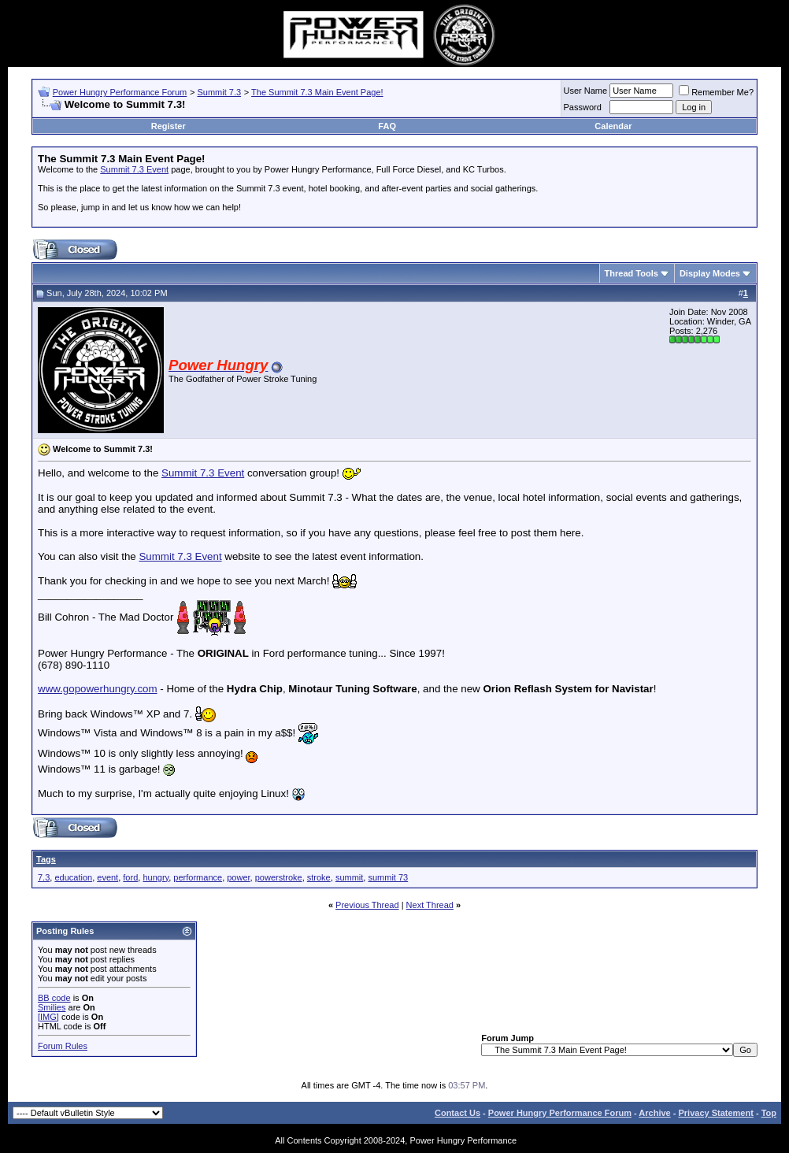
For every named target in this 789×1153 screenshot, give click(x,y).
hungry (156, 877)
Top (768, 1113)
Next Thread (430, 905)
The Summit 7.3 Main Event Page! (317, 92)
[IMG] (48, 1016)
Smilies (51, 1007)
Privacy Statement (715, 1113)
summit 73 (388, 877)
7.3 (44, 877)
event (107, 877)
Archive (654, 1113)
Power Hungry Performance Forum (120, 92)
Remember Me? (716, 92)
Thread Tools (631, 273)
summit (349, 877)
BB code (54, 998)
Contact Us (457, 1113)
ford (130, 877)
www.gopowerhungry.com (97, 689)
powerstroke (278, 877)
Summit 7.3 (219, 92)
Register (168, 126)
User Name (586, 90)
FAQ (387, 126)
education (73, 877)
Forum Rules (62, 1046)
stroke (319, 877)
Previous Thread (367, 905)
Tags (46, 859)
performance (197, 877)
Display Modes (710, 273)
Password (583, 107)
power (238, 877)
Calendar (613, 126)
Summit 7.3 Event (134, 169)
